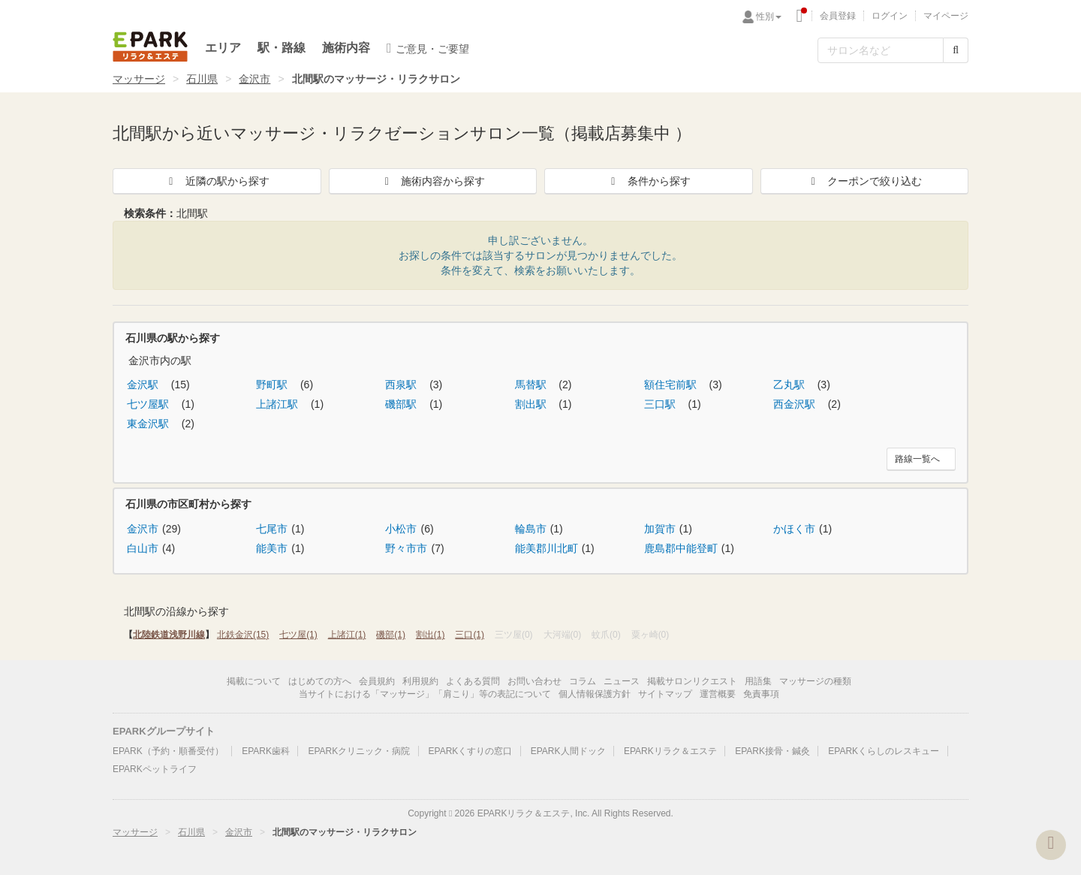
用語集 (758, 681)
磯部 (390, 634)
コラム (582, 681)
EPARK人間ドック (568, 751)
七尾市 (272, 529)
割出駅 (532, 404)
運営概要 (718, 694)
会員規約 (377, 681)
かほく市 (794, 529)
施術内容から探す (432, 181)
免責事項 (761, 694)
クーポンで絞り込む (864, 181)
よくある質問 (473, 681)
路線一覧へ (917, 459)
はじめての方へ (319, 681)
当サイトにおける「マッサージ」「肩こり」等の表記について (425, 694)
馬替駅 (532, 385)
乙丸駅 (790, 385)
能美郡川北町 (546, 548)
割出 (430, 634)
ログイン (890, 16)
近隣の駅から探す (216, 181)
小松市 (401, 529)
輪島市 (531, 529)
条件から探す (649, 181)
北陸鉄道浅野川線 (169, 634)
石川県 (202, 79)
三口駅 (661, 404)
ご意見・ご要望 (428, 48)
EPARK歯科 (266, 751)
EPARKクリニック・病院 (359, 751)
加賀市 (660, 529)
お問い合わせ (534, 681)
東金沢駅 (149, 424)
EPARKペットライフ (155, 769)
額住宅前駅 (672, 385)
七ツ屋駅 (149, 404)
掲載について (254, 681)
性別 (768, 16)
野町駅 (273, 385)
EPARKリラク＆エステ (150, 47)
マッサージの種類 (815, 681)
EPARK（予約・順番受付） (168, 751)
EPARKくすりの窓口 (471, 751)
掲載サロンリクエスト (692, 681)
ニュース (622, 681)
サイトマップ (665, 694)
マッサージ (139, 79)
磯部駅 (402, 404)
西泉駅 (402, 385)
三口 (469, 634)
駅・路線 (281, 47)
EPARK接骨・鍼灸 (772, 751)
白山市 (142, 548)
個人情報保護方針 (595, 694)
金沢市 (254, 79)
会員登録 (838, 16)
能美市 (272, 548)
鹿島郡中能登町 (681, 548)
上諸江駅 (278, 404)
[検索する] (956, 50)
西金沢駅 (795, 404)
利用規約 (420, 681)
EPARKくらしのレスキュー (883, 751)
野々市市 (406, 548)
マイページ (945, 16)
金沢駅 (144, 385)
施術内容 (346, 47)
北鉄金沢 (243, 634)
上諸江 (347, 634)
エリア (223, 47)
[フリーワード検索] (881, 50)
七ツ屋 (298, 634)
